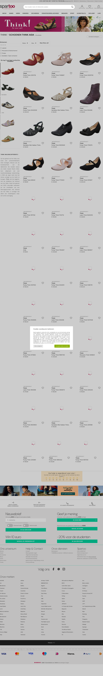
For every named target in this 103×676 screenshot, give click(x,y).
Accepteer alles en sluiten (62, 346)
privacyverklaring (47, 343)
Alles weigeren (38, 346)
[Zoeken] (72, 7)
